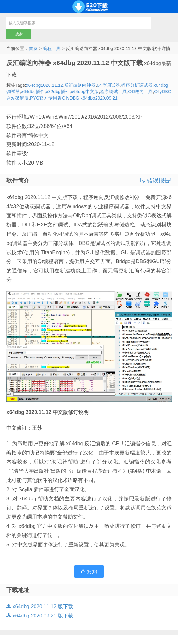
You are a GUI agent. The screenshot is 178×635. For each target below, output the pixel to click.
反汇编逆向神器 (80, 85)
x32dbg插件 (58, 91)
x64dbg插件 (33, 91)
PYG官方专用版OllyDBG (54, 97)
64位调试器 (108, 85)
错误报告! (156, 180)
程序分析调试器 (136, 85)
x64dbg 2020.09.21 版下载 (39, 615)
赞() (89, 571)
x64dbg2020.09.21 (99, 97)
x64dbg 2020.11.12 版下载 (39, 606)
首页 (33, 48)
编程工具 (52, 48)
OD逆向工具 (140, 91)
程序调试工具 (113, 91)
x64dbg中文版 (85, 91)
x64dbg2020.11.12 (44, 85)
